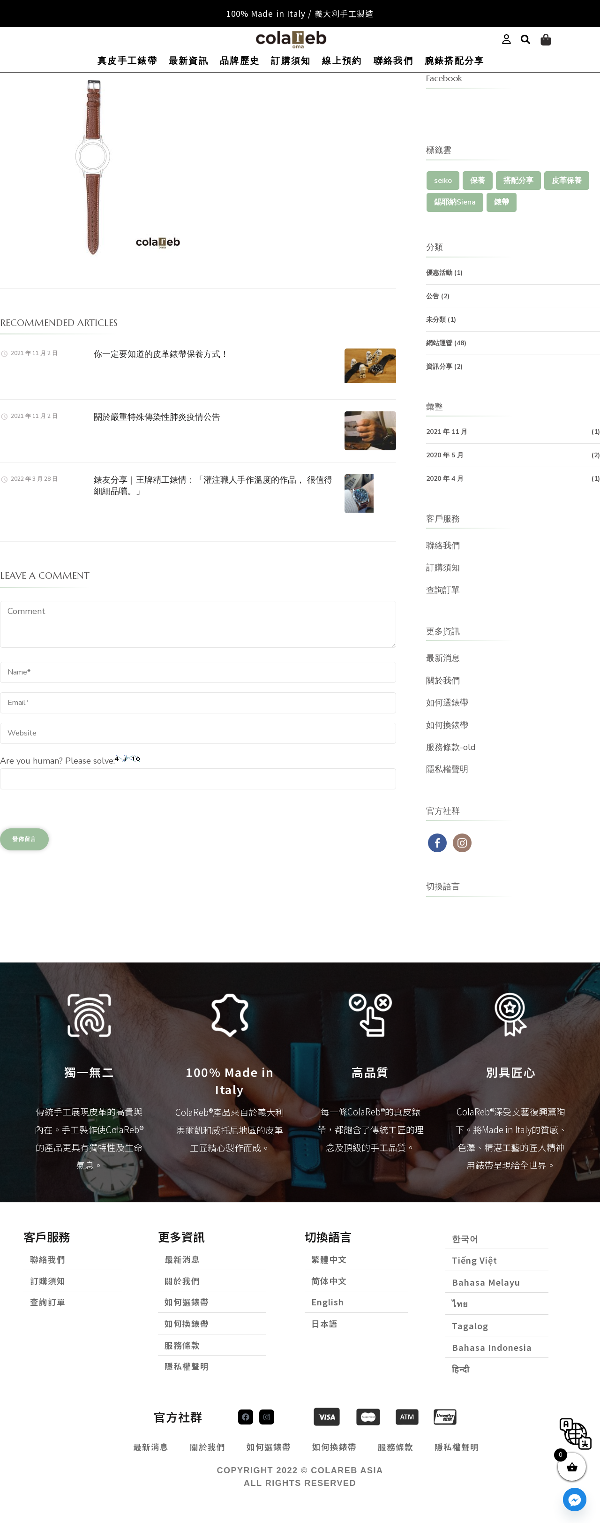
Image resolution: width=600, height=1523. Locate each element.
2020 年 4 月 (445, 478)
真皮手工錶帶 (128, 60)
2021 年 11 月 (446, 431)
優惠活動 (439, 272)
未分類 (436, 319)
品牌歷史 (240, 60)
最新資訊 (189, 60)
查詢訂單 (443, 590)
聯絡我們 (393, 60)
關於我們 (443, 680)
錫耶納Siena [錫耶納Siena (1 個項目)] (455, 202)
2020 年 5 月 (445, 455)
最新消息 (443, 658)
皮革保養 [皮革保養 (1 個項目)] (567, 180)
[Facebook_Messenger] (574, 1499)
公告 (432, 296)
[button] (525, 39)
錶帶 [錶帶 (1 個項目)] (501, 202)
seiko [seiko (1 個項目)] (443, 180)
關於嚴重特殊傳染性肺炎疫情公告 (157, 416)
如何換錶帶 (447, 725)
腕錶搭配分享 (455, 60)
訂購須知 (291, 60)
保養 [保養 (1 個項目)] (477, 180)
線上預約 (342, 60)
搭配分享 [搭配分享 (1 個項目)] (518, 180)
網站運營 (439, 343)
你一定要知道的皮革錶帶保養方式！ (161, 354)
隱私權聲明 (447, 769)
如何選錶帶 (447, 702)
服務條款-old (451, 747)
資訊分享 (439, 366)
